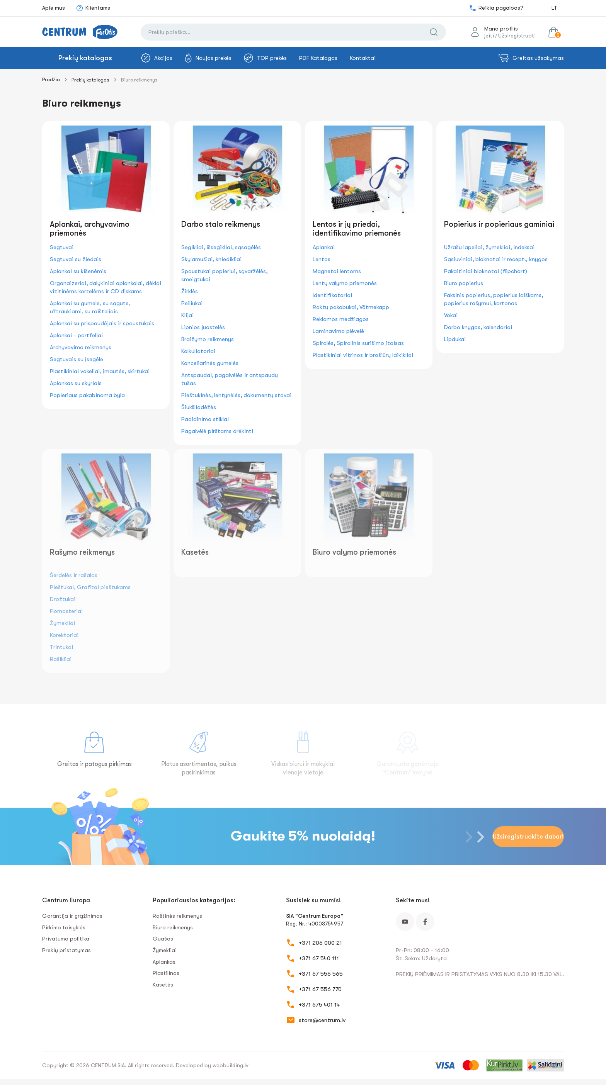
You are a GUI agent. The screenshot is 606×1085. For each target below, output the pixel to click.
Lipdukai (455, 339)
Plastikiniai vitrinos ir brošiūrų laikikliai (363, 354)
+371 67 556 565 (321, 973)
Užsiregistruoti (517, 35)
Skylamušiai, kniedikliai (211, 259)
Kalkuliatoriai (198, 351)
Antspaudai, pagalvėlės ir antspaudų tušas (229, 379)
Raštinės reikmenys (177, 916)
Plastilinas (166, 973)
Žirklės (189, 291)
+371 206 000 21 (320, 942)
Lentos (321, 259)
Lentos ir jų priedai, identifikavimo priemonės (357, 229)
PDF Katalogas (318, 57)
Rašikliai (60, 658)
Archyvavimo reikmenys (80, 347)
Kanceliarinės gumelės (209, 363)
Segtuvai (61, 247)
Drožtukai (62, 599)
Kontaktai (363, 57)
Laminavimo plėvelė (338, 331)
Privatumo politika (65, 939)
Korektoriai (64, 635)
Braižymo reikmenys (207, 339)
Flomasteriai (66, 611)
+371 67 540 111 (319, 958)
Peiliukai (192, 303)
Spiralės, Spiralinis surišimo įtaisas (358, 343)
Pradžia (51, 79)
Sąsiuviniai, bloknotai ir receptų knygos (496, 259)
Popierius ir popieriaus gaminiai (499, 224)
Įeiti (489, 35)
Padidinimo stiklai (205, 419)
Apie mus (53, 8)
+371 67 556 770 (320, 989)
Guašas (163, 939)
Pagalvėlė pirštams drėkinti (217, 431)
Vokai (451, 315)
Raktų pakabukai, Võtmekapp (351, 307)
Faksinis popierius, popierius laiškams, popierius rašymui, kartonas (493, 299)
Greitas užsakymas (531, 58)
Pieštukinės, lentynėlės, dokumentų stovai (236, 395)
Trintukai (61, 647)
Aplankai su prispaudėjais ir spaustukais (102, 323)
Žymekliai (62, 623)
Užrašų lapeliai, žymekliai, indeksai (489, 247)
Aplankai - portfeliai (76, 335)
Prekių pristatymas (66, 950)
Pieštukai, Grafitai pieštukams (90, 587)
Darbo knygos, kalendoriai (478, 327)
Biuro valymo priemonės (354, 552)
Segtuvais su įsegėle (76, 359)
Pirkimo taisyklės (63, 927)
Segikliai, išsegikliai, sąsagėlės (221, 247)
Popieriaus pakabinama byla (87, 395)
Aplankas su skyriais (76, 383)
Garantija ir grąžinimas (72, 916)
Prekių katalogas (85, 58)
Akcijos (156, 58)
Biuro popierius (463, 283)
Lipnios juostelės (203, 327)
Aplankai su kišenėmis (78, 271)
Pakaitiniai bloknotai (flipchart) (485, 271)
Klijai (187, 315)
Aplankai (324, 247)
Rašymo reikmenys (82, 552)
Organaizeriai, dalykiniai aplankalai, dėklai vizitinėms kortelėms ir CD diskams (105, 287)
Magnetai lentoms (337, 271)
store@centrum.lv (322, 1020)
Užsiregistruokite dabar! (528, 836)
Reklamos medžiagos (341, 319)
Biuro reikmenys (173, 927)
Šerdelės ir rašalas (73, 575)
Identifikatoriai (332, 295)
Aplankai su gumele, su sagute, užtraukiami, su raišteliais (90, 307)
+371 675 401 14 (319, 1004)
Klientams (93, 8)
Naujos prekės (208, 58)
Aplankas (164, 962)
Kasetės (195, 552)
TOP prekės (265, 58)
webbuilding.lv (231, 1065)
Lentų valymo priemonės (345, 283)
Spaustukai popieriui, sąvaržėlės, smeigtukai (224, 275)
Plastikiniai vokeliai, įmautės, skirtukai (100, 371)
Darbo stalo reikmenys (220, 224)
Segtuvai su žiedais (75, 259)
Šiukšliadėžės (198, 407)
